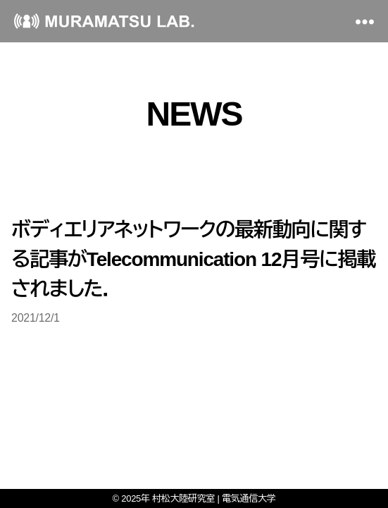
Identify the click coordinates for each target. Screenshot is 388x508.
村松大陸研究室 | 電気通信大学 (213, 498)
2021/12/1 (35, 318)
